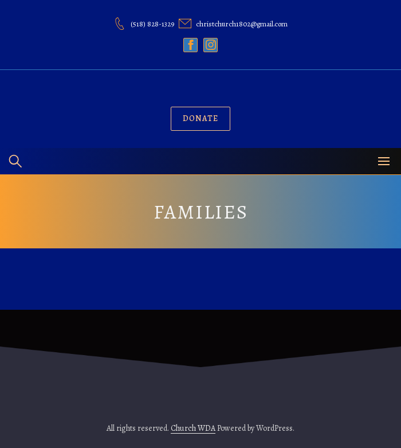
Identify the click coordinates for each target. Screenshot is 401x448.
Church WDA (193, 428)
